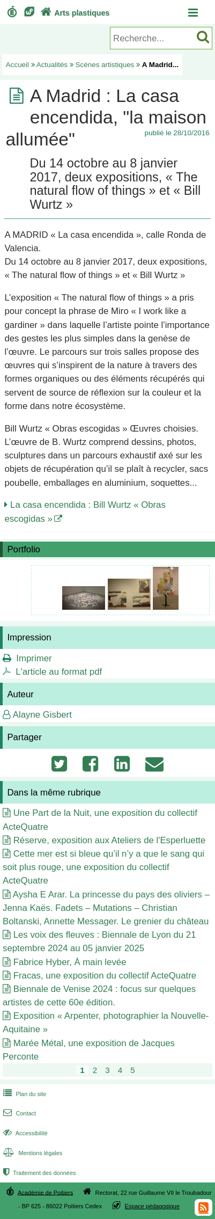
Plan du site (23, 1094)
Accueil (17, 65)
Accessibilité (24, 1133)
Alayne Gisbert (42, 715)
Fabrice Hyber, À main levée (70, 962)
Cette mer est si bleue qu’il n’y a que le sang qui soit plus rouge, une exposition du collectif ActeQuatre (103, 867)
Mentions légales (31, 1153)
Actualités (52, 65)
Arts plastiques (74, 13)
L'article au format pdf (59, 672)
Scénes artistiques (105, 65)
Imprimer (33, 658)
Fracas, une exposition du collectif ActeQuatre (104, 975)
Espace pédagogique (152, 1206)
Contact (18, 1113)
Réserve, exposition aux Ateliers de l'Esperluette (109, 840)
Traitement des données (38, 1173)
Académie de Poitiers (45, 1192)
